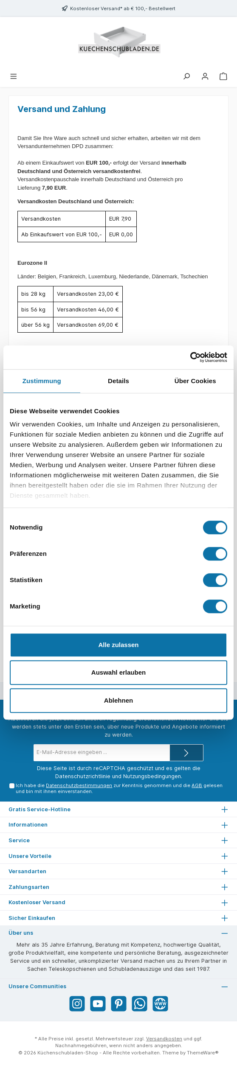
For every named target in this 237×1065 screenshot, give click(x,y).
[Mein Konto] (205, 76)
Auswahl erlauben (118, 672)
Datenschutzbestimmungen (79, 785)
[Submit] (186, 752)
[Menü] (13, 76)
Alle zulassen (118, 644)
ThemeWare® (203, 1053)
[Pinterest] (118, 1003)
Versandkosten (164, 1039)
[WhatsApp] (139, 1003)
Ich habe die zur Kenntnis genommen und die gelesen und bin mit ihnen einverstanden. (119, 788)
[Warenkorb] (223, 76)
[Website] (160, 1003)
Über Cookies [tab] (195, 380)
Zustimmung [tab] (42, 380)
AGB (197, 785)
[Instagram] (77, 1003)
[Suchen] (186, 76)
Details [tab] (118, 380)
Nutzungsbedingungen (152, 776)
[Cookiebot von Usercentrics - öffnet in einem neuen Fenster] (190, 357)
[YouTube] (97, 1003)
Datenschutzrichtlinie (82, 776)
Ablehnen (118, 700)
